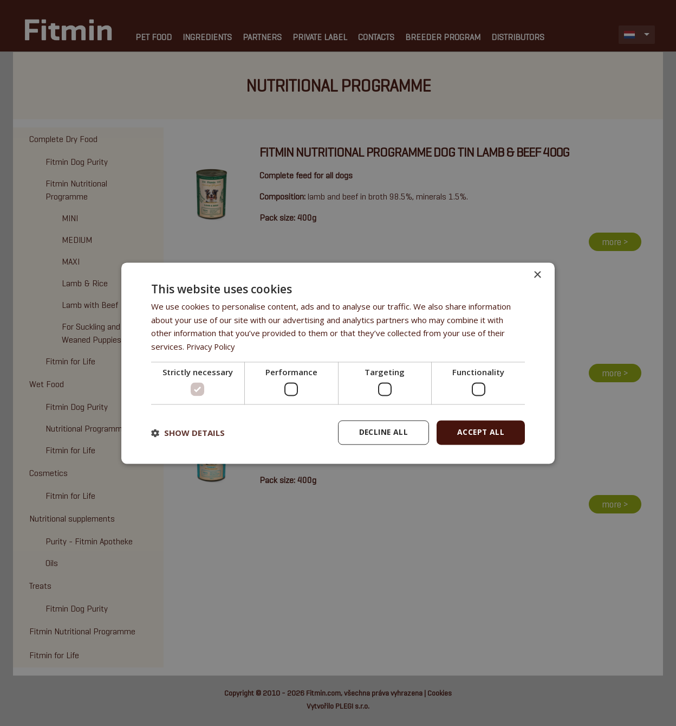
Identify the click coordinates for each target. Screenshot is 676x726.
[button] (188, 433)
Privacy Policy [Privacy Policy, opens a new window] (211, 346)
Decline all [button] (382, 432)
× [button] (537, 275)
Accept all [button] (480, 432)
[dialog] (338, 363)
